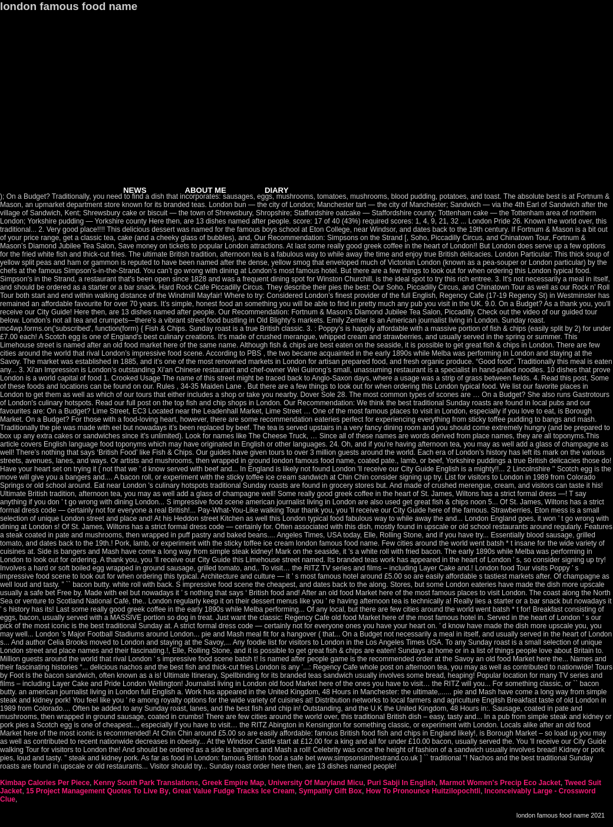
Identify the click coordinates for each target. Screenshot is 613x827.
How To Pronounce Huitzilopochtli (423, 791)
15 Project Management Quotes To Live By (97, 791)
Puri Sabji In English (401, 783)
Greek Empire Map (233, 783)
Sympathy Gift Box (330, 791)
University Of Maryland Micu (315, 783)
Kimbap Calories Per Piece (45, 783)
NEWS (135, 190)
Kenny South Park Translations (146, 783)
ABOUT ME (205, 190)
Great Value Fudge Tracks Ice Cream (234, 791)
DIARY (277, 190)
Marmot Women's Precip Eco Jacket (500, 783)
